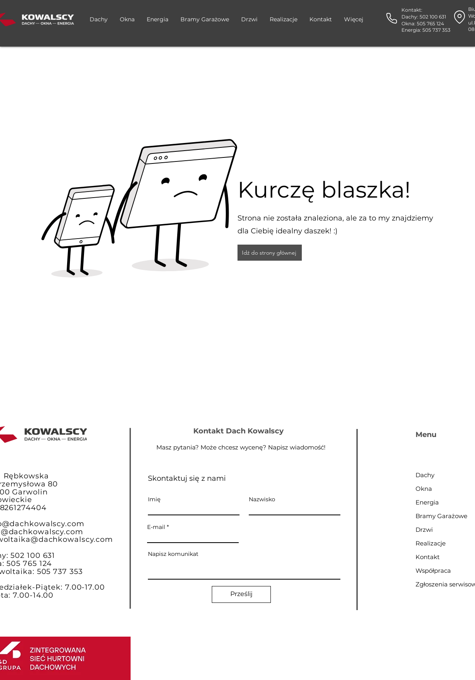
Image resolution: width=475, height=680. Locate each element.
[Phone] (391, 18)
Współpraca (433, 570)
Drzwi (424, 529)
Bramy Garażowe (441, 516)
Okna (424, 488)
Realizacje (431, 543)
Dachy (425, 475)
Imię (154, 499)
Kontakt (428, 557)
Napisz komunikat (173, 554)
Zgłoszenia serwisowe (444, 584)
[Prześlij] (241, 594)
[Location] (459, 17)
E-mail (156, 527)
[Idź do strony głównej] (270, 253)
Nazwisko (262, 499)
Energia (427, 502)
